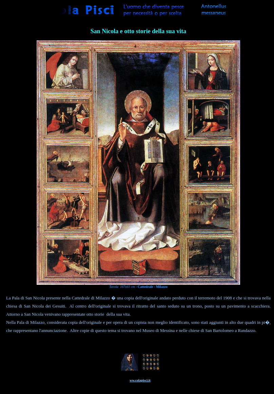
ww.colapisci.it (140, 380)
